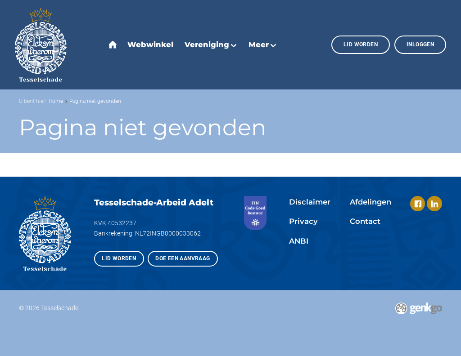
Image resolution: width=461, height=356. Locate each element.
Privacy (303, 221)
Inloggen (420, 44)
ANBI (298, 240)
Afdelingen (370, 201)
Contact (365, 221)
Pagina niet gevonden (95, 101)
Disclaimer (309, 201)
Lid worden (360, 44)
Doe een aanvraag (182, 258)
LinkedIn (434, 203)
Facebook (417, 203)
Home (56, 101)
